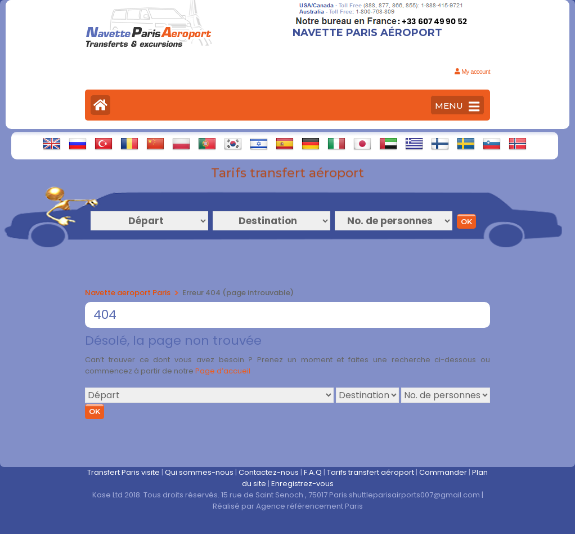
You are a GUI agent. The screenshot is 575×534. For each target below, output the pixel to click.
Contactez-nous (269, 472)
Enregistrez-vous (302, 483)
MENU (457, 106)
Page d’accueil (222, 371)
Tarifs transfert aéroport (370, 472)
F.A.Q (313, 472)
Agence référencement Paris (309, 506)
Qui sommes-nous (199, 472)
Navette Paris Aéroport (367, 32)
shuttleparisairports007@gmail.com (414, 495)
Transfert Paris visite (123, 472)
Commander (443, 472)
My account (472, 71)
